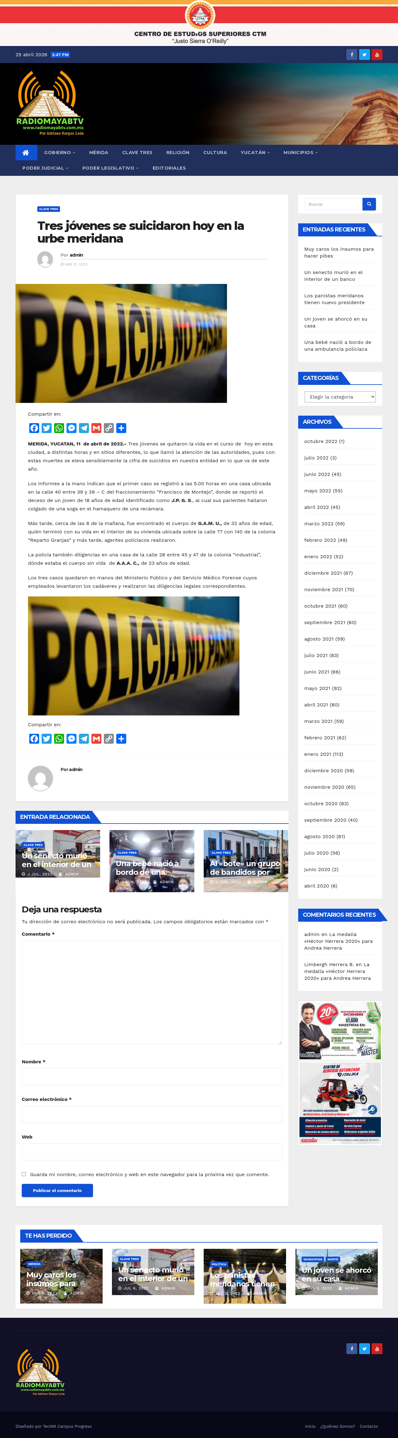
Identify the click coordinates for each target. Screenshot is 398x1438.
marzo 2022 (319, 524)
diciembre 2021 (323, 573)
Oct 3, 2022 (45, 1293)
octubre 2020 (321, 803)
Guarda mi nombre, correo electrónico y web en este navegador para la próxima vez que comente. (149, 1174)
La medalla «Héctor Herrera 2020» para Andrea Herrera (338, 941)
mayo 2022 (317, 491)
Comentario (38, 934)
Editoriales (169, 168)
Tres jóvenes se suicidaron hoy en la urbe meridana (140, 232)
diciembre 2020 (323, 771)
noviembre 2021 (323, 589)
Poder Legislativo (110, 168)
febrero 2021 (319, 738)
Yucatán (255, 152)
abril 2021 (316, 705)
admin (76, 255)
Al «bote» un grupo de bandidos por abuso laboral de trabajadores (245, 876)
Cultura (215, 152)
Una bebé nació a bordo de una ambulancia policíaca (147, 876)
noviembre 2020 (324, 787)
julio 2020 (316, 853)
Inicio (310, 1426)
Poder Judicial (45, 168)
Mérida (99, 152)
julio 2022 (316, 458)
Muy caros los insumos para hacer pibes (51, 1283)
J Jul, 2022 (39, 874)
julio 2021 (316, 655)
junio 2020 (317, 869)
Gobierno (60, 152)
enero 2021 (317, 754)
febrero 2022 (320, 540)
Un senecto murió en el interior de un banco (56, 864)
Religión (178, 152)
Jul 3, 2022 (227, 1293)
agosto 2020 (319, 836)
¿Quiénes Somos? (337, 1426)
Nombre (34, 1062)
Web (27, 1137)
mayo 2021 (317, 688)
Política (219, 1264)
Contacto (369, 1426)
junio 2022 (317, 474)
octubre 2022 (320, 441)
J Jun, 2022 (133, 882)
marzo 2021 (318, 721)
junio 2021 (316, 672)
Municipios (301, 152)
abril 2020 (316, 886)
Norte (332, 1259)
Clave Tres (137, 152)
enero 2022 (318, 556)
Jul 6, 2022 (136, 1288)
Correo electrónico (47, 1099)
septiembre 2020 (325, 820)
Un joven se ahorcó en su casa (336, 1274)
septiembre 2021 (324, 622)
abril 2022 (316, 507)
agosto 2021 (319, 639)
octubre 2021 (320, 606)
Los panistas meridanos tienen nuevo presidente (242, 1284)
